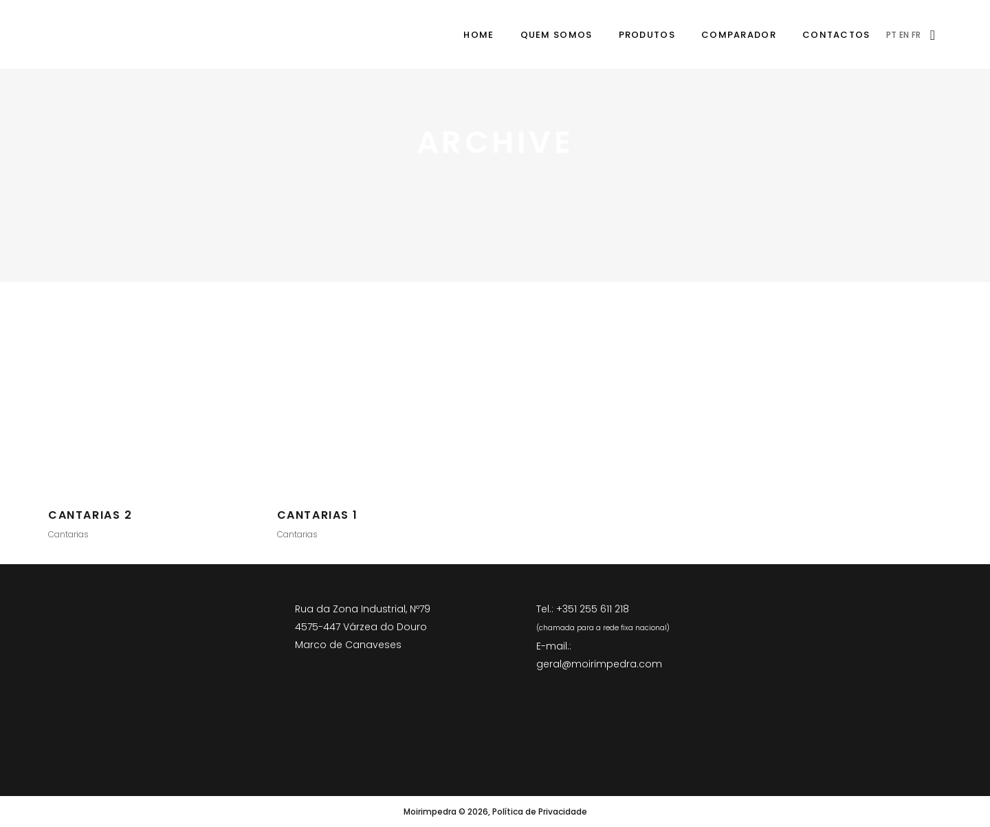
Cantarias (68, 534)
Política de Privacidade (539, 811)
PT (891, 35)
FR (916, 35)
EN (904, 35)
